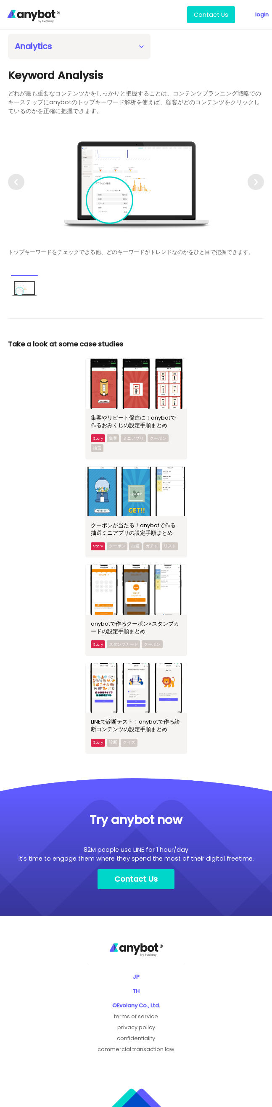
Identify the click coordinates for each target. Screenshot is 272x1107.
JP (136, 976)
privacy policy (136, 1027)
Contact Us (211, 15)
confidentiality (136, 1038)
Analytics (33, 46)
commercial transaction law (136, 1049)
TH (136, 991)
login (262, 14)
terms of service (136, 1016)
